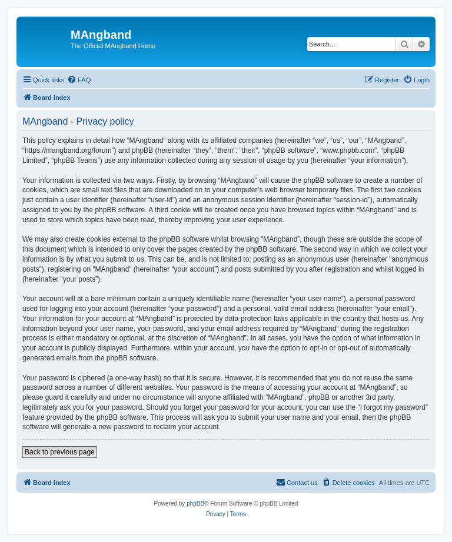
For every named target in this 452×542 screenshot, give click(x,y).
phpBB (195, 503)
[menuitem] (79, 80)
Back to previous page (60, 452)
